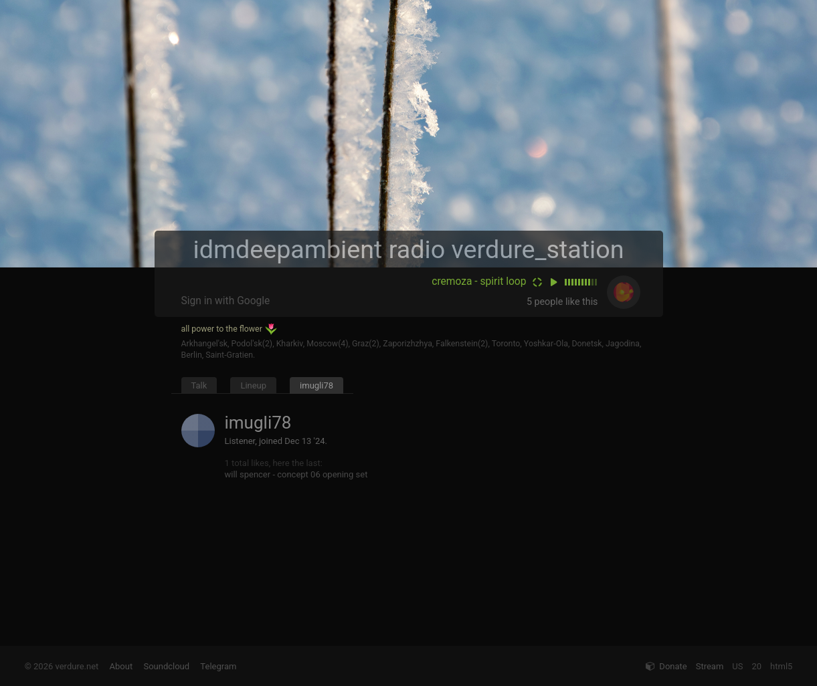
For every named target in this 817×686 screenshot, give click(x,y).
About (121, 666)
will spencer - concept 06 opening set (296, 474)
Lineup (253, 385)
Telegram (218, 666)
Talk (199, 385)
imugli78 (316, 385)
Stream (710, 666)
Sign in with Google (225, 301)
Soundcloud (166, 666)
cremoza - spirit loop (479, 281)
